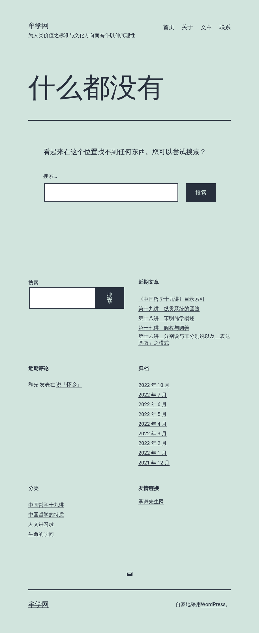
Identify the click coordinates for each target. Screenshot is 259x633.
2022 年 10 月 (154, 385)
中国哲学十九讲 (46, 505)
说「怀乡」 (69, 384)
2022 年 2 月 (152, 443)
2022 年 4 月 (152, 424)
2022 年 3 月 (152, 433)
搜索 (33, 282)
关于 (187, 27)
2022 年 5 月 (152, 414)
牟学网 (38, 26)
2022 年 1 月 (152, 453)
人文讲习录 (41, 524)
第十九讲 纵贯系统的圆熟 (169, 309)
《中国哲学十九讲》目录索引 (171, 299)
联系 (225, 27)
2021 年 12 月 (154, 463)
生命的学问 (41, 534)
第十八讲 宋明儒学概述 (166, 318)
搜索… (50, 176)
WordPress (213, 604)
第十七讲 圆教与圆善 (163, 328)
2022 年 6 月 (152, 404)
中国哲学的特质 (46, 514)
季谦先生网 (151, 501)
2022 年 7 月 (152, 395)
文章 (206, 27)
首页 (168, 27)
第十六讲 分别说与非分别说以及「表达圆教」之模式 (184, 339)
